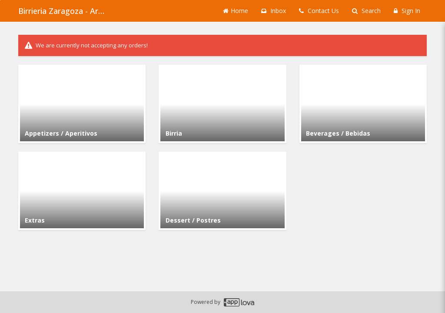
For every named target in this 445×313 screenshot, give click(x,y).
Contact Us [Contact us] (319, 11)
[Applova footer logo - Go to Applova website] (239, 302)
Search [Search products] (366, 11)
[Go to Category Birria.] (222, 104)
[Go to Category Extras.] (82, 191)
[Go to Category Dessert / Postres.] (222, 191)
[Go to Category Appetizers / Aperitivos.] (82, 104)
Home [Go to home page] (235, 11)
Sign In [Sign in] (407, 11)
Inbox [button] (273, 11)
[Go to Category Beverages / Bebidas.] (363, 104)
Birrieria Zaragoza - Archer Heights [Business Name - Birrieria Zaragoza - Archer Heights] (61, 11)
